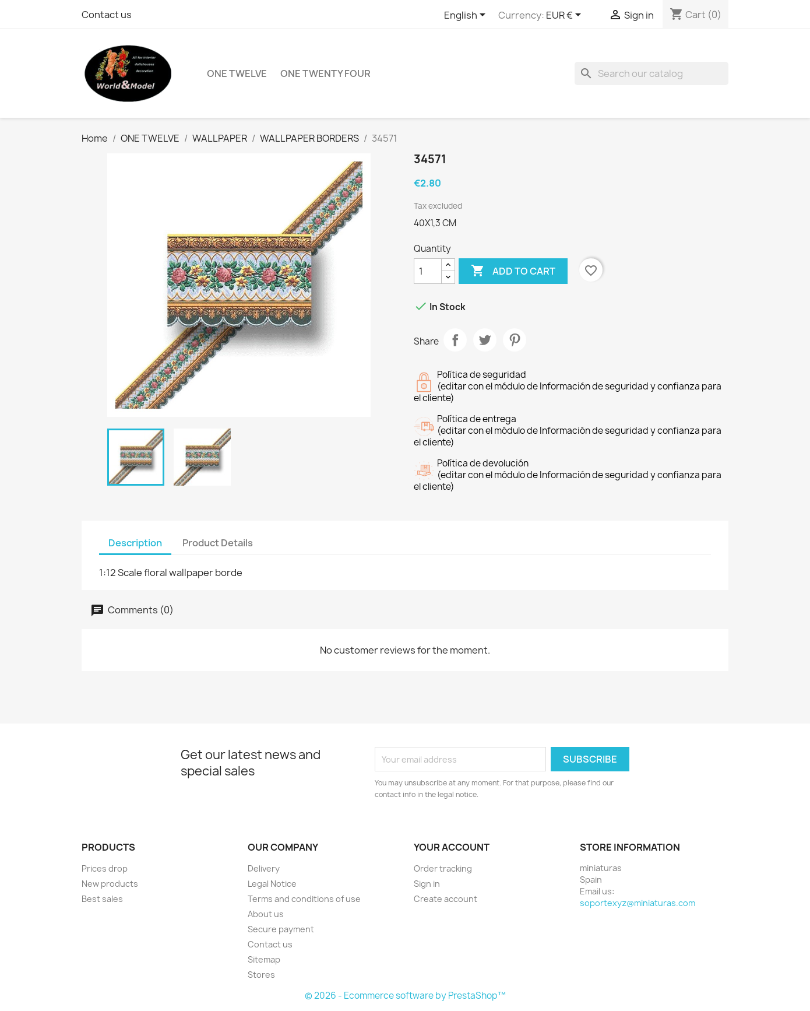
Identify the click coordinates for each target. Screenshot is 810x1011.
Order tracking (443, 868)
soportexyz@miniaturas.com (637, 902)
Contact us (107, 14)
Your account (451, 847)
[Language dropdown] (466, 16)
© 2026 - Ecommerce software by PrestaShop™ (405, 995)
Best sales (102, 898)
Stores (261, 974)
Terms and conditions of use (304, 898)
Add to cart (513, 271)
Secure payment (281, 929)
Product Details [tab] (217, 542)
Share (455, 340)
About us (266, 913)
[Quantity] (428, 271)
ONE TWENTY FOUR (325, 73)
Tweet (484, 340)
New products (110, 883)
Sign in (427, 883)
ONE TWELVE (237, 73)
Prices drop (105, 868)
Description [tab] (135, 542)
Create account (445, 898)
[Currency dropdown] (565, 16)
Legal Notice (272, 883)
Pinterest (514, 340)
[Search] (651, 73)
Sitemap (264, 959)
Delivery (264, 868)
